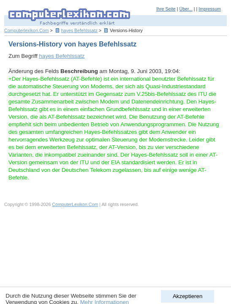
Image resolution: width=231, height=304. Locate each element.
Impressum (209, 8)
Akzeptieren (187, 296)
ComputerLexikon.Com (75, 204)
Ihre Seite (166, 8)
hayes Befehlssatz (79, 30)
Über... (185, 8)
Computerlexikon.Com (26, 30)
